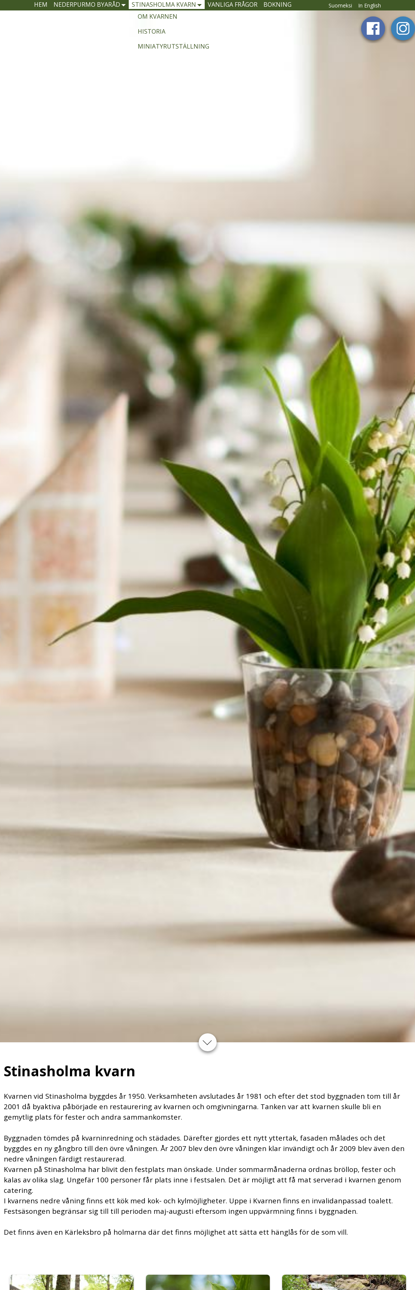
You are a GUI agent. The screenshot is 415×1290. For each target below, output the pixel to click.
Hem (20, 8)
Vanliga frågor (264, 8)
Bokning (322, 8)
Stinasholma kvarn (177, 8)
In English (395, 9)
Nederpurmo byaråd (81, 8)
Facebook (373, 35)
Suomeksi (366, 9)
